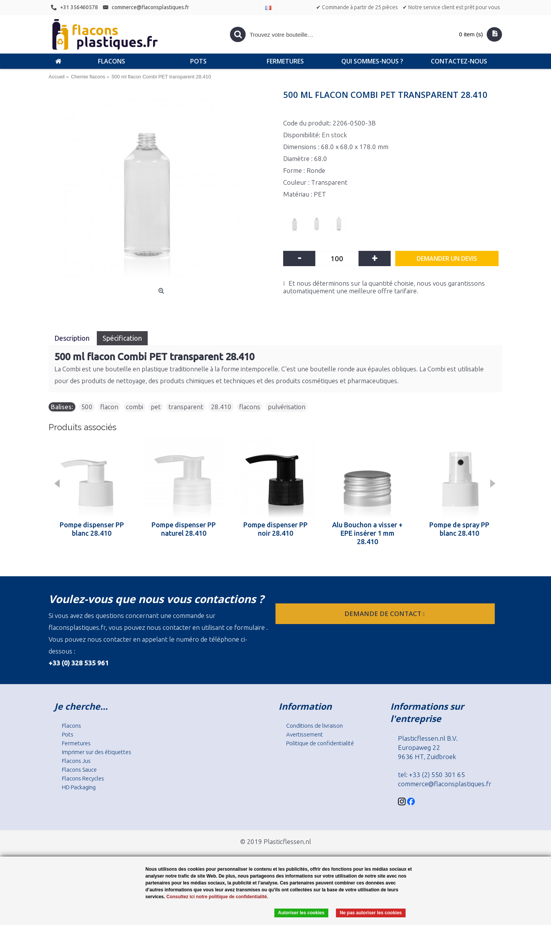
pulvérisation (286, 406)
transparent (185, 406)
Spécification (122, 338)
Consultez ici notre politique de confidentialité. (217, 896)
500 (87, 406)
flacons (249, 406)
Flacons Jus (76, 761)
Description (72, 338)
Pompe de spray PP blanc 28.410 (459, 529)
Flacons (71, 725)
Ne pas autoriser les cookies (371, 912)
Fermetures (76, 743)
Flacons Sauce (79, 769)
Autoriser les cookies (301, 912)
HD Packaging (79, 787)
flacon (109, 406)
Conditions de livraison (314, 725)
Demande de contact (385, 613)
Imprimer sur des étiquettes (96, 752)
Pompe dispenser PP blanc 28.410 (92, 529)
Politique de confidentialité (320, 743)
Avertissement (304, 734)
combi (134, 406)
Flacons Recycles (83, 778)
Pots (67, 734)
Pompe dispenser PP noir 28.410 (275, 529)
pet (156, 406)
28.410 (221, 406)
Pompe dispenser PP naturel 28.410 (184, 529)
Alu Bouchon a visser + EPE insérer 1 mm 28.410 (367, 533)
